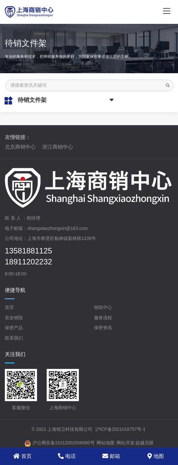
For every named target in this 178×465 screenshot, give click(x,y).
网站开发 (126, 442)
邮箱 (111, 456)
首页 (9, 307)
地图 (155, 456)
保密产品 (14, 327)
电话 (67, 456)
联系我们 (14, 338)
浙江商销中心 (57, 147)
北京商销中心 (20, 147)
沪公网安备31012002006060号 (59, 443)
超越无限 (145, 442)
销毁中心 (103, 307)
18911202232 (28, 262)
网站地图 (106, 442)
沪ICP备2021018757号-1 (120, 429)
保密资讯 (103, 327)
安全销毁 (14, 317)
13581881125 (28, 251)
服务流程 (103, 317)
